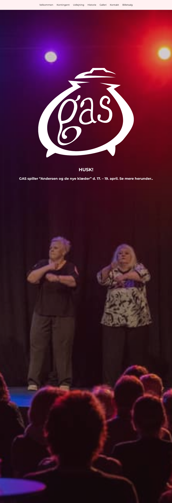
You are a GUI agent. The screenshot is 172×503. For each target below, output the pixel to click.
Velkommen (46, 5)
